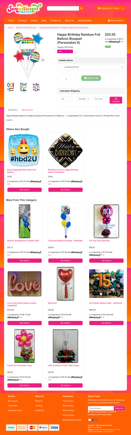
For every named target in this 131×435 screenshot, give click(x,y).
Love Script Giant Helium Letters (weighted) (21, 304)
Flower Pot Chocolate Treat (19, 365)
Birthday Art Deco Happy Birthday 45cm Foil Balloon (63, 171)
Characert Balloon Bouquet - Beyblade (65, 240)
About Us (69, 20)
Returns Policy (68, 410)
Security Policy (68, 415)
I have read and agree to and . (102, 413)
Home (11, 20)
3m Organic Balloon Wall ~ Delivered (105, 303)
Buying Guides (85, 20)
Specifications (27, 110)
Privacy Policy (68, 406)
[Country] (82, 99)
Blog (44, 20)
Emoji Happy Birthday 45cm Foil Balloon (21, 171)
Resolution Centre (15, 410)
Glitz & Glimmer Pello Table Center (63, 365)
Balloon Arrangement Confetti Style (23, 240)
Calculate (116, 100)
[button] (116, 20)
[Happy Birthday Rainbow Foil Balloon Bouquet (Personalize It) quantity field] (67, 79)
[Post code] (99, 99)
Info (122, 42)
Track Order (12, 406)
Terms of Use (68, 401)
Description (12, 110)
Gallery (34, 20)
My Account (13, 401)
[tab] (12, 109)
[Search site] (81, 8)
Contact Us (55, 20)
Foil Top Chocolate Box (99, 240)
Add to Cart (91, 78)
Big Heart (52, 303)
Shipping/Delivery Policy (72, 420)
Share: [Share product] (64, 51)
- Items (108, 8)
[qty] (66, 99)
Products (22, 20)
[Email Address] (101, 408)
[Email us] (89, 419)
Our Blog (38, 406)
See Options (24, 190)
